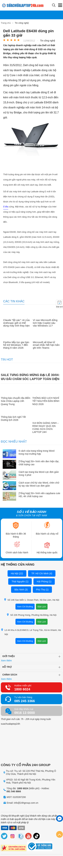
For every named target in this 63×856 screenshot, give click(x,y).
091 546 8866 (14, 791)
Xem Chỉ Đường (25, 606)
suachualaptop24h (10, 723)
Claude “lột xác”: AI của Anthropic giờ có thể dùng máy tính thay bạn (16, 323)
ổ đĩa (5, 206)
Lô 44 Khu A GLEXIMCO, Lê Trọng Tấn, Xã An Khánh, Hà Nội (31, 632)
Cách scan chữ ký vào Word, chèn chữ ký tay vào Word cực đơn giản (39, 484)
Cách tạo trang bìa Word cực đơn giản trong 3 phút (39, 473)
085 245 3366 (24, 700)
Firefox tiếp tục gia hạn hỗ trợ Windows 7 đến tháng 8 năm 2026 (16, 345)
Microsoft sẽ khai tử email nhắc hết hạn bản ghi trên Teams (46, 345)
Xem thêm (6, 660)
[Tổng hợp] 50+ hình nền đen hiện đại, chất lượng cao (39, 463)
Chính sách (9, 674)
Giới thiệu (8, 656)
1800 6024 (22, 689)
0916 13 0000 (24, 712)
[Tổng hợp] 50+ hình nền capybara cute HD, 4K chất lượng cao (39, 495)
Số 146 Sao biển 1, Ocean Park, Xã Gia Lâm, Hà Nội (31, 599)
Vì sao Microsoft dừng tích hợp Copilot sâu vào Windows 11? (45, 323)
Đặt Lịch (42, 606)
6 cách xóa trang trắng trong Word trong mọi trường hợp (36, 452)
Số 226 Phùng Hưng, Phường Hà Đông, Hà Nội (31, 614)
